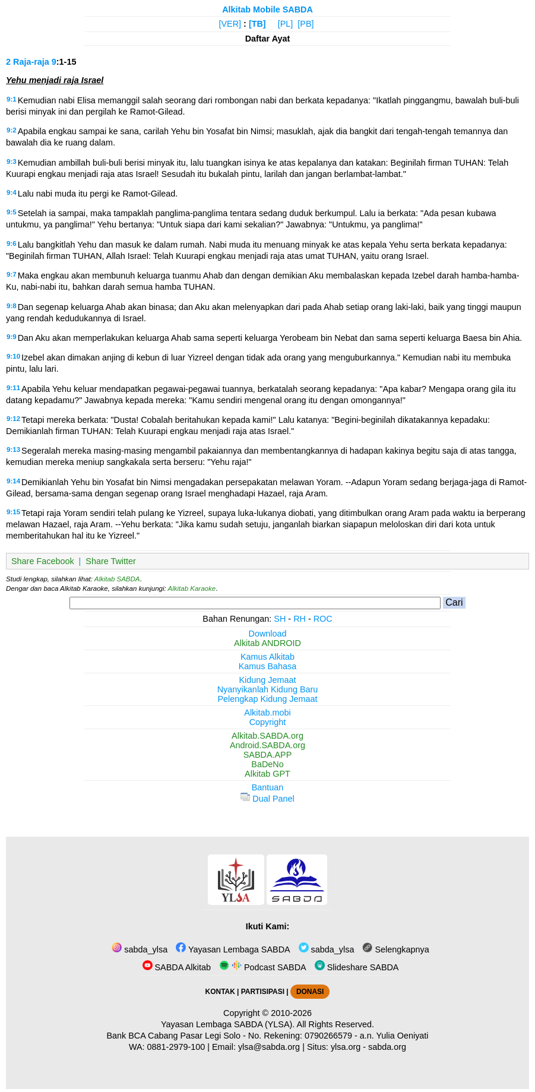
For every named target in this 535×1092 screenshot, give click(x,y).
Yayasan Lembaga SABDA (233, 949)
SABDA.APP (267, 754)
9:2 (12, 130)
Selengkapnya (395, 949)
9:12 (13, 418)
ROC (323, 618)
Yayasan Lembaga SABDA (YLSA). (228, 1024)
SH (280, 618)
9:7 (12, 274)
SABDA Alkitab (177, 967)
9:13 (13, 449)
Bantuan (268, 787)
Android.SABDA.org (267, 745)
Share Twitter (111, 561)
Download (268, 633)
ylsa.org (345, 1047)
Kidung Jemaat (267, 680)
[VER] (230, 24)
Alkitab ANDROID (267, 643)
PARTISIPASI (262, 991)
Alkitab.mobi (267, 712)
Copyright (267, 722)
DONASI (310, 991)
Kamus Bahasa (268, 666)
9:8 (12, 305)
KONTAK (220, 991)
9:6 (12, 243)
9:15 (13, 511)
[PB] (305, 24)
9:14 (13, 481)
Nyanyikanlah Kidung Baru (267, 689)
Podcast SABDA (262, 967)
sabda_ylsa (139, 949)
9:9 (12, 336)
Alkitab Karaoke (192, 588)
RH (299, 618)
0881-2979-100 (176, 1047)
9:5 (12, 212)
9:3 (12, 161)
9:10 (13, 356)
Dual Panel (267, 798)
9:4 (12, 192)
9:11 (13, 387)
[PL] (285, 24)
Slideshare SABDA (357, 967)
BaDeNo (267, 764)
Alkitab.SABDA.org (267, 735)
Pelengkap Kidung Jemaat (267, 699)
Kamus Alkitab (267, 656)
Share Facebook (42, 561)
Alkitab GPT (267, 773)
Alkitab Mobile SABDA (267, 9)
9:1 (12, 99)
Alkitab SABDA (117, 579)
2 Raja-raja (27, 62)
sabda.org (387, 1047)
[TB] (257, 24)
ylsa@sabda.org (269, 1047)
